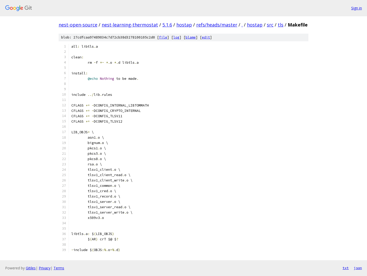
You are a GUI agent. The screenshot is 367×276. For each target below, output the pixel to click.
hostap (184, 25)
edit (206, 37)
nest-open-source (78, 25)
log (176, 37)
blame (191, 37)
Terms (59, 268)
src (270, 25)
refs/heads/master (216, 25)
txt (346, 268)
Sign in (356, 8)
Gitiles (31, 268)
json (358, 268)
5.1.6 (167, 25)
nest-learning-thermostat (130, 25)
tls (280, 25)
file (163, 37)
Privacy (44, 268)
